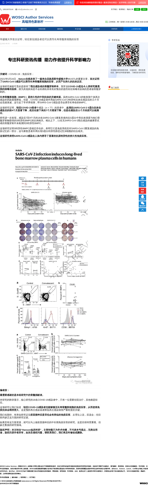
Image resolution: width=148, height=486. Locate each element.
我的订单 (130, 9)
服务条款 (15, 477)
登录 (144, 9)
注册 (137, 9)
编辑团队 (60, 29)
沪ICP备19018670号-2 (53, 481)
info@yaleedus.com (25, 9)
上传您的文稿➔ (136, 29)
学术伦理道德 (4, 477)
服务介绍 (24, 29)
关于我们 (114, 9)
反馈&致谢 (96, 29)
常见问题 (78, 29)
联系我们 (122, 9)
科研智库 (114, 29)
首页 (7, 29)
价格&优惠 (41, 29)
